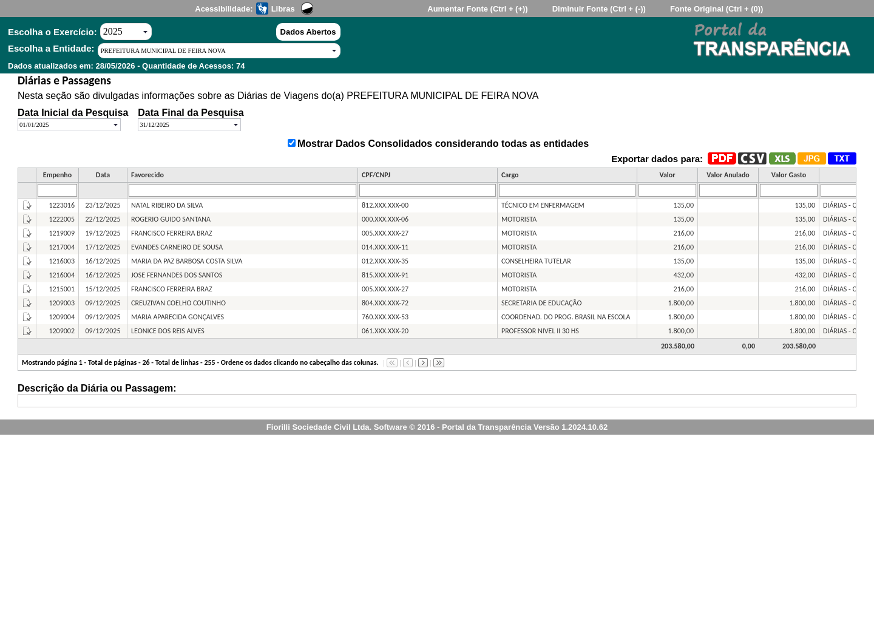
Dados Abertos (308, 31)
